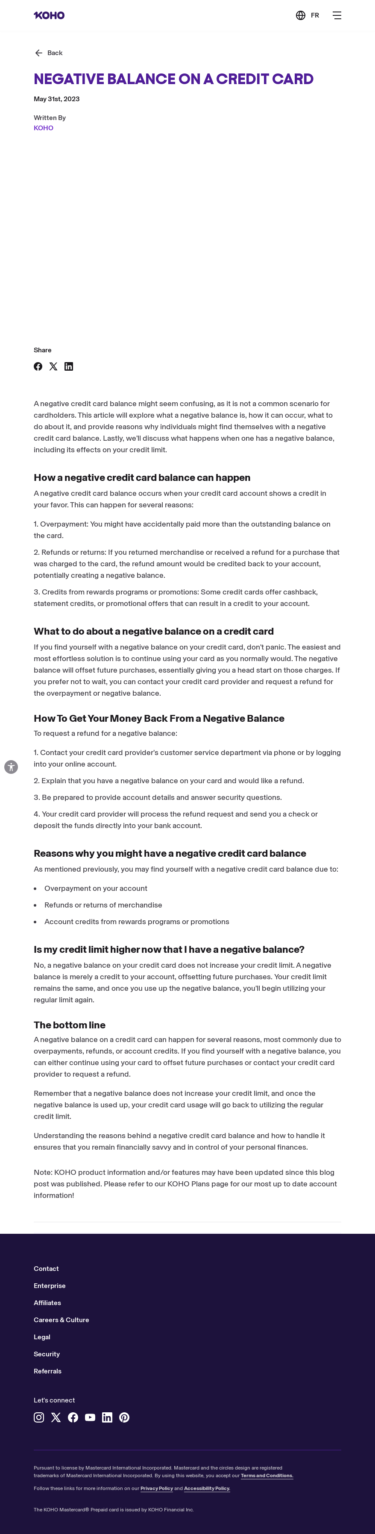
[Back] (48, 53)
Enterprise (50, 1286)
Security (47, 1354)
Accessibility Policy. (207, 1488)
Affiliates (47, 1303)
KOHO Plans (188, 1184)
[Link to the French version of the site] (307, 15)
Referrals (48, 1371)
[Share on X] (53, 366)
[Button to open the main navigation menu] (337, 15)
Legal (42, 1337)
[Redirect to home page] (49, 15)
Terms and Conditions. (267, 1475)
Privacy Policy (157, 1488)
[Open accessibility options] (11, 767)
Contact (46, 1269)
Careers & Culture (61, 1320)
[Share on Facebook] (38, 366)
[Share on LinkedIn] (68, 366)
